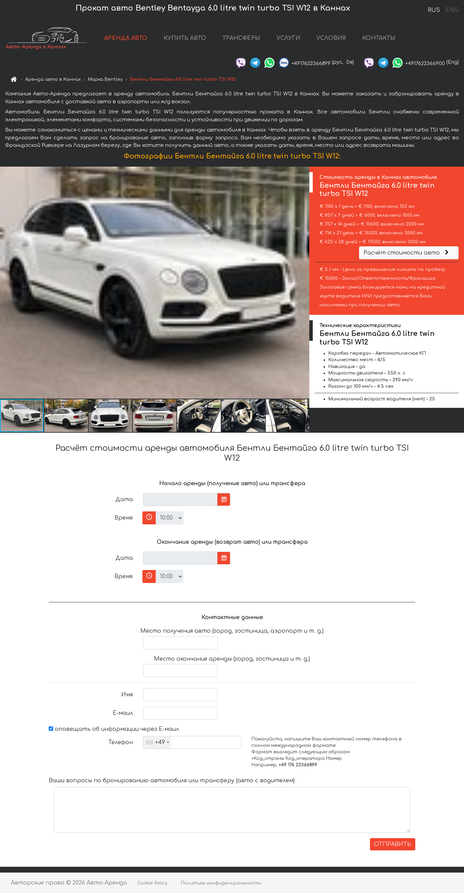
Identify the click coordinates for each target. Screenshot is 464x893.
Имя (127, 695)
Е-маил (123, 713)
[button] (303, 282)
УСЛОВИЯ (331, 38)
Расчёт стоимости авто (407, 253)
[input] (180, 499)
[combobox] (157, 742)
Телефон (120, 742)
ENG (452, 10)
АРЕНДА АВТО (125, 38)
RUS (434, 10)
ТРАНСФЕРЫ (241, 38)
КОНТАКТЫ (379, 38)
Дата (124, 499)
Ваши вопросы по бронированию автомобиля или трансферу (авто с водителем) (172, 780)
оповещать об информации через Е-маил (114, 729)
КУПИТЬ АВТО (185, 38)
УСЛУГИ (288, 38)
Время (123, 518)
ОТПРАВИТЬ (392, 844)
